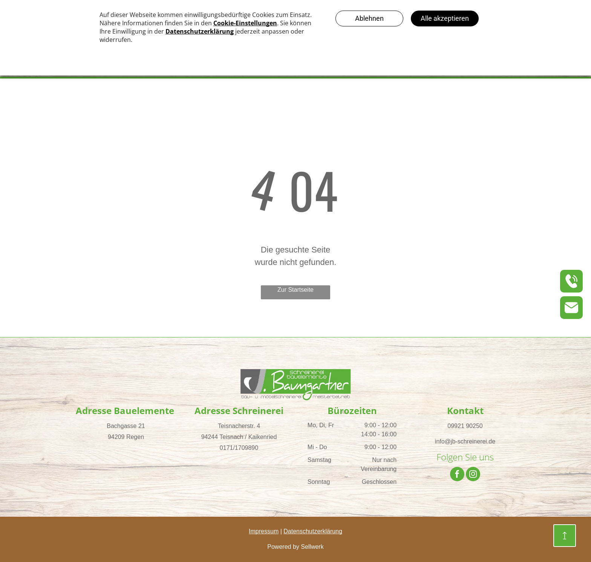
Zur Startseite (295, 289)
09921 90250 (464, 426)
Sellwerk (312, 547)
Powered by (283, 547)
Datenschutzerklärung (312, 531)
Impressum (264, 531)
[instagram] (473, 475)
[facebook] (457, 475)
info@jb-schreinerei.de (465, 441)
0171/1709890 (239, 448)
